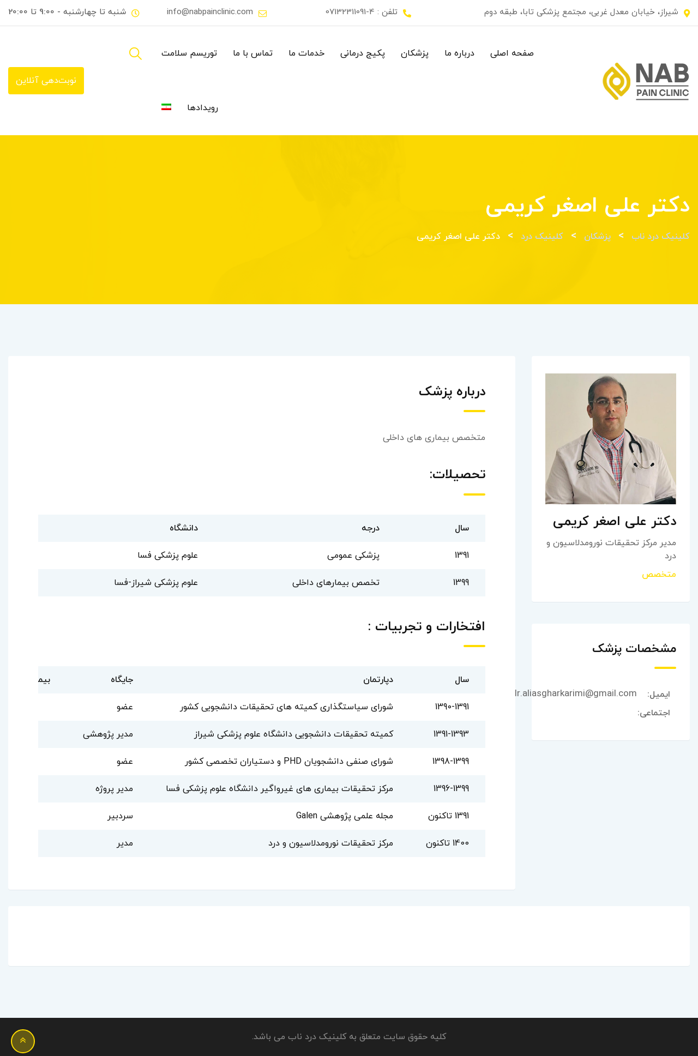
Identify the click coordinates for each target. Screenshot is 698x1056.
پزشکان (415, 53)
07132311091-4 (350, 12)
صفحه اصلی (512, 53)
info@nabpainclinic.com (210, 12)
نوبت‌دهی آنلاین (46, 81)
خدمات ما (306, 53)
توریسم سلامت (189, 53)
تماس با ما (253, 53)
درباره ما (459, 53)
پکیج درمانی (362, 53)
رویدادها (202, 108)
